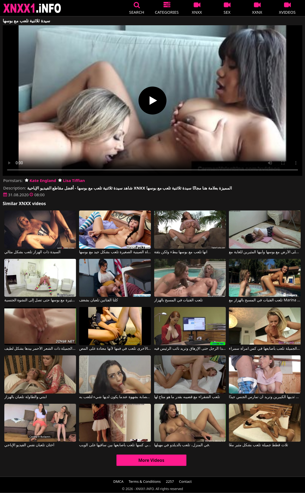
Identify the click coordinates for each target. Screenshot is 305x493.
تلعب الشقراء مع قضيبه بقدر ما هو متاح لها (187, 397)
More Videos (151, 460)
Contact (185, 481)
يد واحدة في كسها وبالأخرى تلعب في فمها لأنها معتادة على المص (115, 348)
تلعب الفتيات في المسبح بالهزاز (178, 300)
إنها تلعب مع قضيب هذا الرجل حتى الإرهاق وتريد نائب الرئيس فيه (190, 348)
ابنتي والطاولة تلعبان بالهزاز (25, 397)
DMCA (118, 481)
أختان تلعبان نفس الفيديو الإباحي (29, 445)
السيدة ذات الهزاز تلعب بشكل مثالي (32, 252)
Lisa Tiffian (71, 180)
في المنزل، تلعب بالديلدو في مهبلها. (182, 445)
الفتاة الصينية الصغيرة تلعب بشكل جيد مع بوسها (115, 252)
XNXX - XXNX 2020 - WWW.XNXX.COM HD (32, 8)
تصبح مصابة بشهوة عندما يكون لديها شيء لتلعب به (115, 397)
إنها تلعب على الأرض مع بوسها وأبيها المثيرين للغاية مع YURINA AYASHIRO (265, 252)
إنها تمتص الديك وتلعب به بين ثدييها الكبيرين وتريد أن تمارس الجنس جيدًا (265, 397)
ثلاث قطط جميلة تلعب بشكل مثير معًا (258, 445)
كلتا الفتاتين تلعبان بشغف (98, 300)
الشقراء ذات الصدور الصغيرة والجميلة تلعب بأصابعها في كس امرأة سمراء (265, 348)
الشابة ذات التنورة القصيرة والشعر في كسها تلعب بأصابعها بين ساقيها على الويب (115, 445)
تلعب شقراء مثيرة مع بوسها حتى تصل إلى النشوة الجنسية (40, 300)
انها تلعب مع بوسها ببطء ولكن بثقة (181, 252)
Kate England (40, 180)
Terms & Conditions (145, 481)
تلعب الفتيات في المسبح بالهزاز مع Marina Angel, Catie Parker (265, 300)
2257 (170, 481)
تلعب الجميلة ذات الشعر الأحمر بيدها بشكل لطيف (40, 348)
